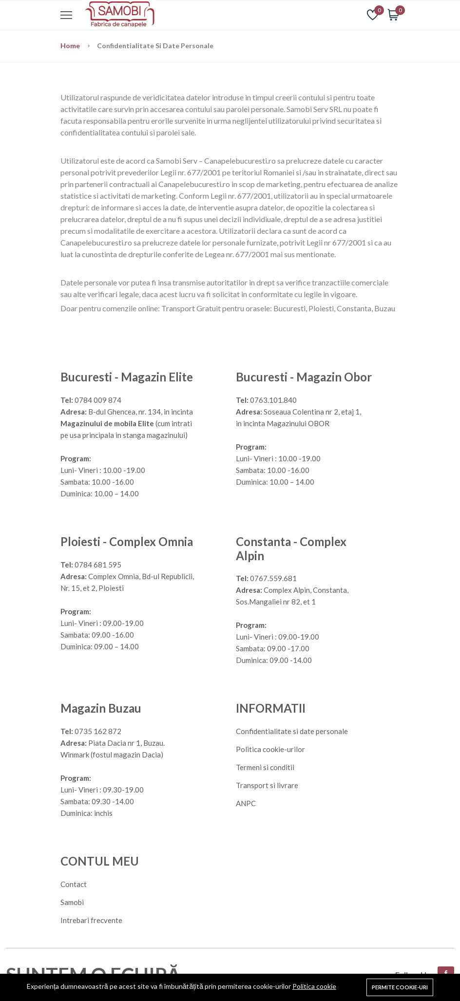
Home (70, 45)
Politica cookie (314, 986)
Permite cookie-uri (400, 987)
